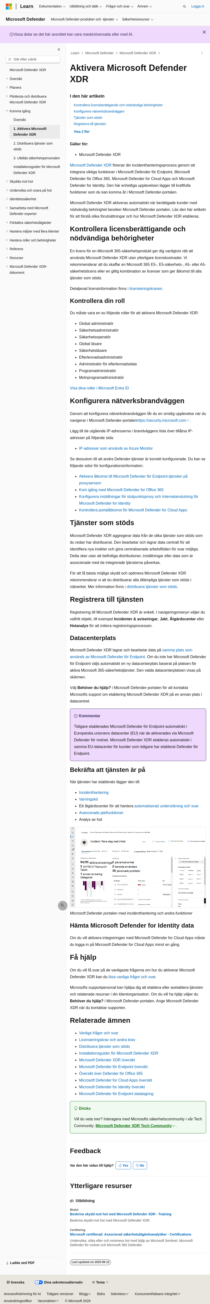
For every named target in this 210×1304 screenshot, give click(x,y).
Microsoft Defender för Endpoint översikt (113, 1067)
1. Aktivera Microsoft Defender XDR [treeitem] (29, 132)
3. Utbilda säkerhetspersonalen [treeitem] (36, 158)
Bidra (101, 1294)
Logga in (197, 6)
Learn (75, 53)
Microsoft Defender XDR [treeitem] (28, 70)
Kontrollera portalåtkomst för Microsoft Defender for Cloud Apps (133, 510)
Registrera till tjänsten (90, 124)
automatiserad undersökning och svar (166, 806)
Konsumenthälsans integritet (156, 1294)
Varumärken (47, 1301)
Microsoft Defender (99, 53)
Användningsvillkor (18, 1301)
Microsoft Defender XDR (138, 53)
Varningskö (88, 799)
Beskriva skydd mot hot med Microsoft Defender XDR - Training (120, 1214)
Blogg (83, 1294)
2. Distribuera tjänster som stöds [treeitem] (33, 146)
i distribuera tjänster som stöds (151, 587)
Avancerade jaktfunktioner (101, 813)
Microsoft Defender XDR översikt (107, 1060)
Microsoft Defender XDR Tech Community (134, 1126)
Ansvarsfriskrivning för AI (22, 1294)
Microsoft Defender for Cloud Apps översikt (115, 1080)
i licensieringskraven (145, 289)
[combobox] (33, 59)
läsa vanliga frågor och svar (132, 977)
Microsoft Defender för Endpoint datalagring (116, 1094)
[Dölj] (59, 49)
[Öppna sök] (184, 6)
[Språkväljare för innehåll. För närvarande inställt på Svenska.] (15, 1282)
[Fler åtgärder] (202, 53)
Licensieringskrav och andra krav (107, 1040)
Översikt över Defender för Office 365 (111, 1073)
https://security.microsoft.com (161, 420)
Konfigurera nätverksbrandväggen (99, 111)
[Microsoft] (9, 6)
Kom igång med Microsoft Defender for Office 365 (121, 490)
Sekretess (118, 1294)
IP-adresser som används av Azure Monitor (116, 448)
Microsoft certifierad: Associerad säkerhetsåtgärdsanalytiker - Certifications (130, 1234)
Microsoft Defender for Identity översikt (112, 1087)
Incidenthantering (94, 792)
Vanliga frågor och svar (98, 1033)
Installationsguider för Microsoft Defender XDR (118, 1053)
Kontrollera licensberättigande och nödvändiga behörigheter (118, 105)
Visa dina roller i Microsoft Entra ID (99, 388)
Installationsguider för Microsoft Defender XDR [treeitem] (36, 170)
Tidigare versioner (60, 1294)
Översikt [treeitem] (19, 120)
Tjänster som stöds (88, 118)
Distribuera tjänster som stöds (104, 1046)
